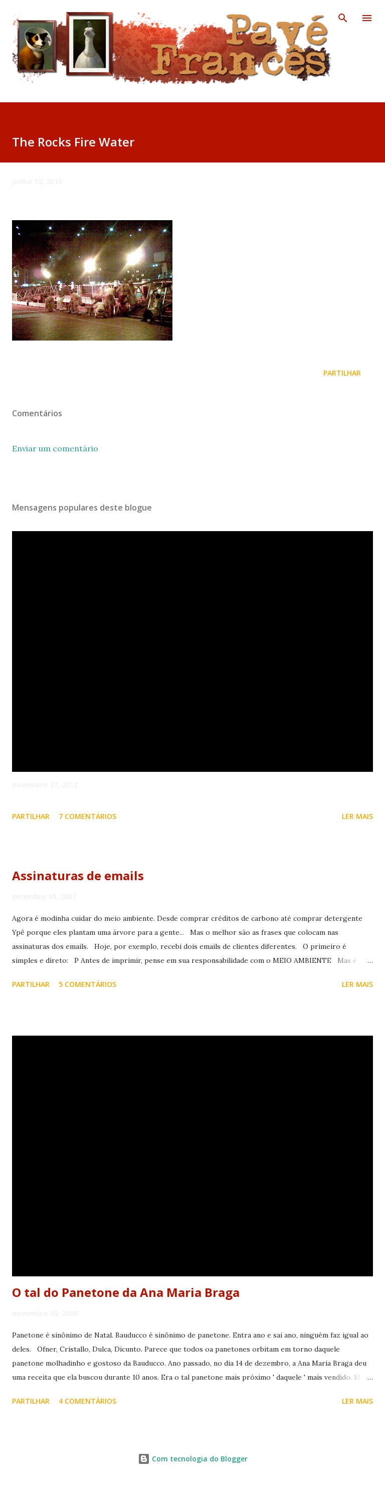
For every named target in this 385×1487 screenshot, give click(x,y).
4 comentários (87, 1401)
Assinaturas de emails (78, 875)
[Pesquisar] (343, 18)
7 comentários (87, 816)
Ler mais (357, 816)
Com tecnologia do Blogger (193, 1458)
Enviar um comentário (55, 448)
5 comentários (87, 984)
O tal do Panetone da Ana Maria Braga (126, 1292)
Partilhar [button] (342, 373)
